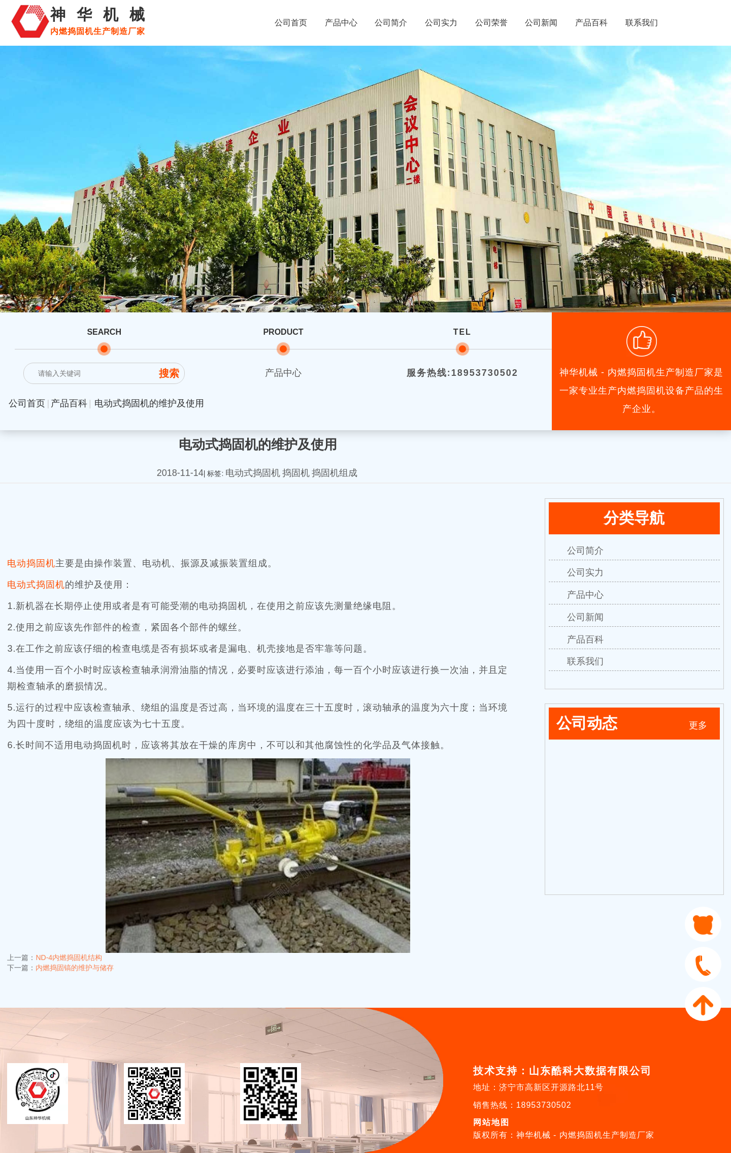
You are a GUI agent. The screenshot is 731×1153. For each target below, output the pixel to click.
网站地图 (491, 1122)
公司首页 (291, 22)
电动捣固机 (31, 563)
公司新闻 (541, 22)
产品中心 (341, 22)
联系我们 (641, 22)
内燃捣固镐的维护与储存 (75, 958)
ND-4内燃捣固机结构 (69, 948)
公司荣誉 (491, 22)
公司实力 (441, 22)
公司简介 (391, 22)
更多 (698, 725)
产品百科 (591, 22)
